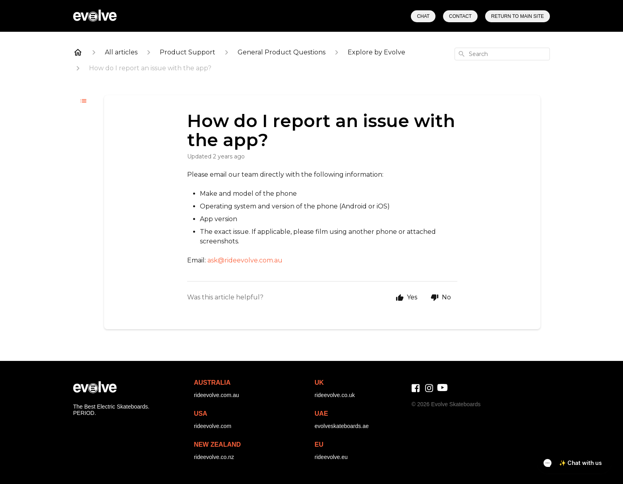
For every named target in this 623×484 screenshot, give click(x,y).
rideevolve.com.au (216, 395)
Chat (423, 16)
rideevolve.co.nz (214, 457)
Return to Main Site (517, 16)
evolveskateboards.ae (342, 426)
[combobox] (502, 54)
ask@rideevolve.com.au (244, 260)
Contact (460, 16)
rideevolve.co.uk (335, 395)
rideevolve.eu (331, 457)
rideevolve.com (212, 426)
